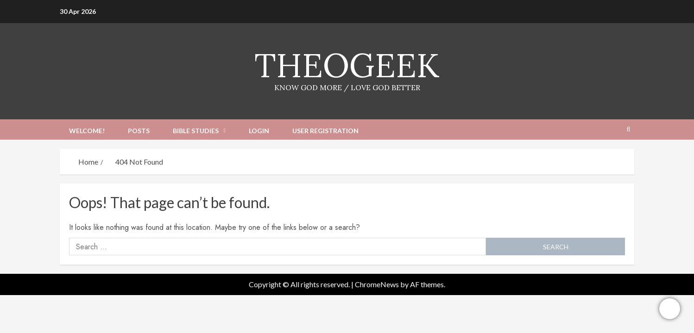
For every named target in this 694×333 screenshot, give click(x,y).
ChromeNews (377, 284)
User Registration (325, 131)
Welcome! (87, 131)
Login (259, 131)
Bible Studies (196, 131)
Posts (139, 131)
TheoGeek (347, 65)
